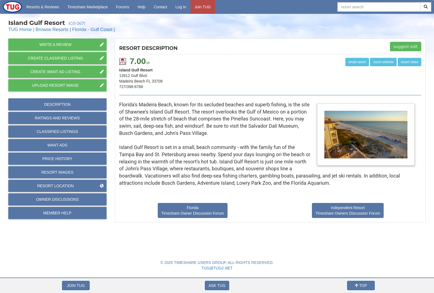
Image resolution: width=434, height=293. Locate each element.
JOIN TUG (76, 285)
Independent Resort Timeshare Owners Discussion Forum (348, 210)
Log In (180, 7)
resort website (383, 62)
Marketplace (88, 7)
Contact (160, 7)
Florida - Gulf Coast (92, 29)
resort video (409, 62)
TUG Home (20, 29)
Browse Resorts (52, 29)
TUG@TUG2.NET (217, 268)
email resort (357, 62)
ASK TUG (216, 285)
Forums (122, 7)
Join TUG (203, 7)
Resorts (42, 7)
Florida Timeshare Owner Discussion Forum (192, 210)
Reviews (57, 118)
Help (142, 7)
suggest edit (406, 46)
